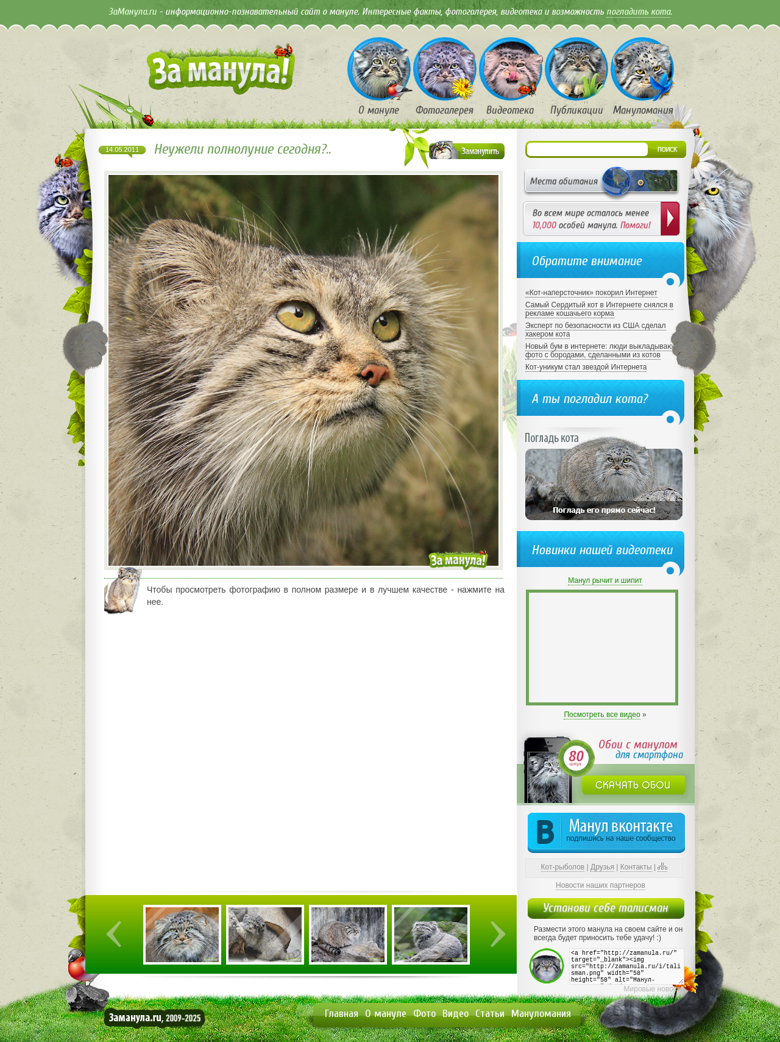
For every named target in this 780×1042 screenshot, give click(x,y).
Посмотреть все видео (602, 714)
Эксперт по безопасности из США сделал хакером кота (595, 329)
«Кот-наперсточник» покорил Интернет (591, 292)
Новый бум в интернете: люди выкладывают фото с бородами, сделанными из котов (600, 350)
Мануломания (541, 1013)
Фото (424, 1013)
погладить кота (638, 11)
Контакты (636, 867)
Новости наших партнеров (600, 885)
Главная (341, 1013)
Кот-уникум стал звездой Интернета (586, 367)
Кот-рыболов (563, 867)
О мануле (385, 1013)
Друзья (602, 867)
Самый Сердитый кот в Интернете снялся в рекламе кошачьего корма (599, 309)
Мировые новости (654, 989)
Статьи (490, 1013)
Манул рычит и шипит (605, 580)
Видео (455, 1013)
